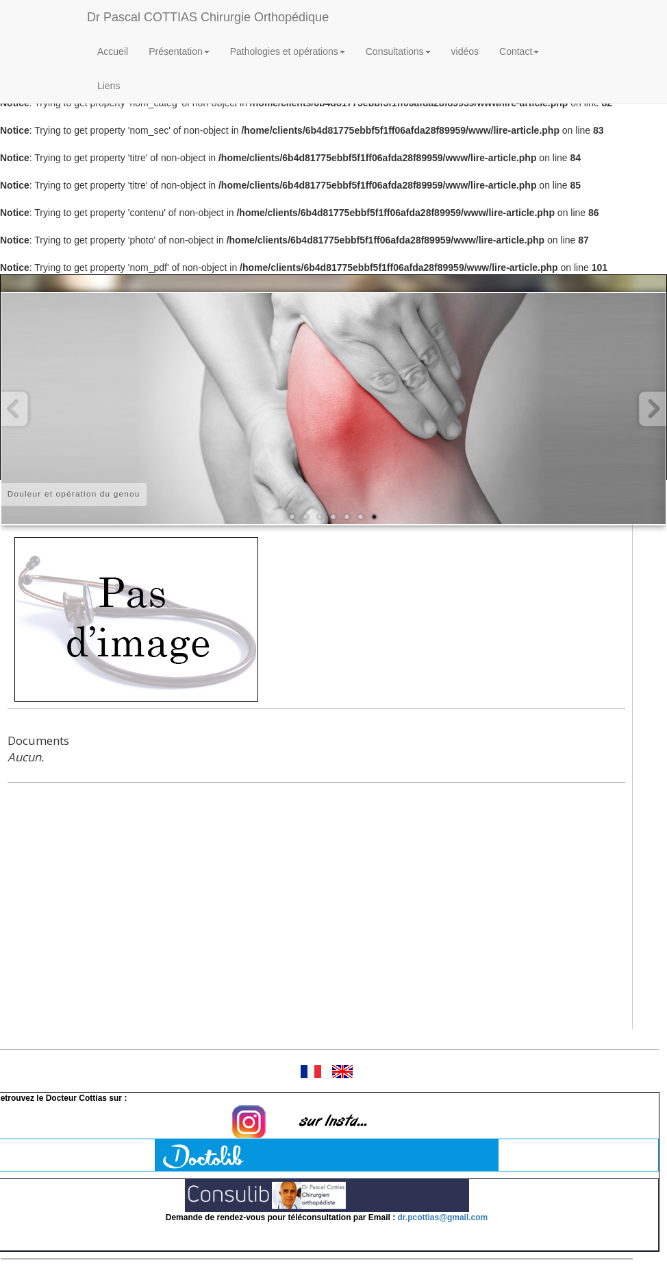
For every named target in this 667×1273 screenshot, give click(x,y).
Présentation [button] (179, 51)
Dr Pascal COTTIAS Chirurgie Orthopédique (208, 17)
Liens (108, 85)
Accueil (112, 51)
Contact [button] (519, 51)
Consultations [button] (398, 51)
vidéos (465, 51)
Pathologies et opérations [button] (287, 51)
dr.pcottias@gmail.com (443, 1217)
